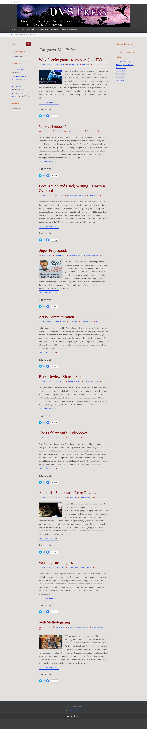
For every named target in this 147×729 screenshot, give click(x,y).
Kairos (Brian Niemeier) (124, 62)
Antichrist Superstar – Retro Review (67, 502)
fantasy (93, 131)
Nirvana (73, 720)
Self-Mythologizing (54, 632)
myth (52, 640)
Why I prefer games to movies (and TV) (70, 60)
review (101, 388)
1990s (85, 507)
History (74, 637)
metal (89, 507)
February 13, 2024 (61, 328)
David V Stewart (47, 64)
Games (71, 64)
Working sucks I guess (56, 572)
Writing (84, 131)
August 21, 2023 (61, 637)
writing (98, 131)
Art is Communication (56, 323)
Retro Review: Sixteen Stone (61, 383)
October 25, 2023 (61, 577)
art (87, 328)
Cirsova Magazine (122, 71)
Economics (73, 577)
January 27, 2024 (61, 388)
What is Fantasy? (52, 126)
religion (97, 258)
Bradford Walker (122, 77)
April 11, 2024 (60, 131)
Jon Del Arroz (121, 83)
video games (89, 64)
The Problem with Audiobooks (63, 442)
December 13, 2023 (62, 507)
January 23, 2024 (61, 447)
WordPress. (79, 720)
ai (85, 328)
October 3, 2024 (61, 64)
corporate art (92, 328)
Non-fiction (77, 64)
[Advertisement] (123, 115)
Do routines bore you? (19, 86)
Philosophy (88, 637)
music (88, 388)
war (101, 258)
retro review (94, 388)
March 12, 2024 (60, 196)
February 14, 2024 (61, 258)
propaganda (90, 258)
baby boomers (46, 640)
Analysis (71, 131)
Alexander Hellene (122, 74)
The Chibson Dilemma (19, 69)
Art (70, 196)
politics (80, 258)
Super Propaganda (53, 254)
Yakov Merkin (121, 80)
